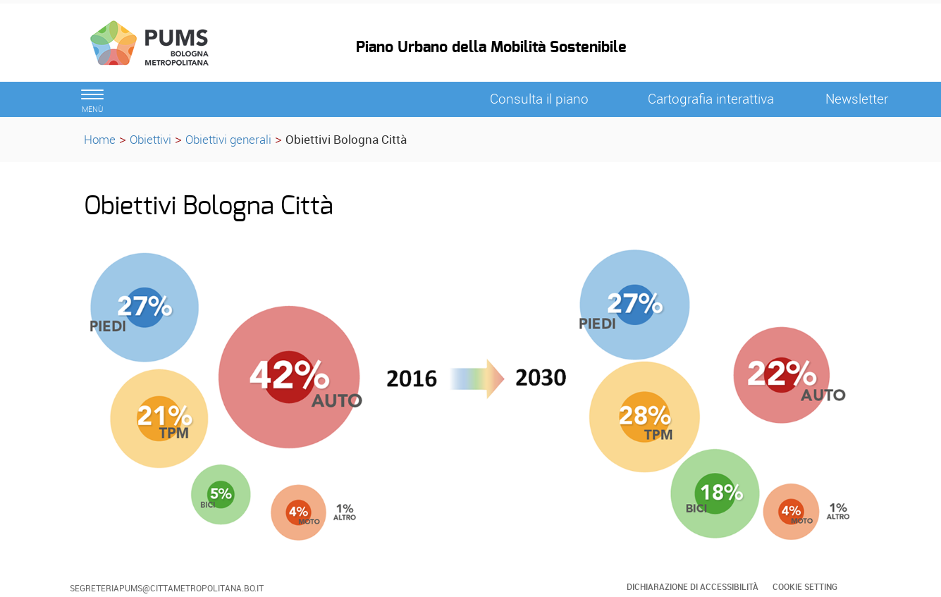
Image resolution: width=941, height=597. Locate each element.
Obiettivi (150, 139)
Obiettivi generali (228, 139)
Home (100, 139)
